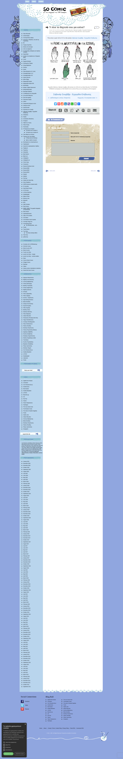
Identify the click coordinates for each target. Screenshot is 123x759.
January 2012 (26, 678)
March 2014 (25, 626)
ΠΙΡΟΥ (24, 101)
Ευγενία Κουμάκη (27, 305)
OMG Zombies (26, 204)
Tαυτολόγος (25, 340)
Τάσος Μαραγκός (27, 313)
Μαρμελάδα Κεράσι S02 (28, 83)
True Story (25, 231)
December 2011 (26, 680)
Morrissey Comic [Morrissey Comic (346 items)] (30, 445)
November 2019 (26, 489)
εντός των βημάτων (27, 49)
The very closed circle (28, 406)
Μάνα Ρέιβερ (26, 79)
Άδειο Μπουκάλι (26, 33)
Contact (41, 1)
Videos (24, 266)
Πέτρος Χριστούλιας (27, 346)
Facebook (27, 701)
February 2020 (26, 483)
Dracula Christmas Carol (28, 166)
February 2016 (26, 580)
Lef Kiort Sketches (27, 192)
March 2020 (25, 481)
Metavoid (25, 200)
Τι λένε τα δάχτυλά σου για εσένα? (67, 27)
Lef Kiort (25, 354)
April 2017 (25, 552)
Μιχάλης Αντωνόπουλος (28, 279)
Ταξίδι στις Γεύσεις (27, 122)
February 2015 (26, 604)
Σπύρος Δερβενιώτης (27, 287)
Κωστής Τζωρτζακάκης (28, 342)
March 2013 (25, 650)
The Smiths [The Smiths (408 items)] (24, 447)
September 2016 (27, 566)
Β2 (23, 42)
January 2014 (26, 630)
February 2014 (26, 628)
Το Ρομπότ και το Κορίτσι (28, 128)
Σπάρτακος (25, 114)
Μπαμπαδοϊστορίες (27, 89)
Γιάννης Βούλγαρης (27, 283)
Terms (53, 728)
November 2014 (26, 610)
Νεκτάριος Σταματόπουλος (29, 335)
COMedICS (25, 158)
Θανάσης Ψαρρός (27, 348)
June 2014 (25, 620)
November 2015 (26, 586)
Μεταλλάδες (25, 85)
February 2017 (26, 556)
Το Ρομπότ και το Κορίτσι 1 (32, 130)
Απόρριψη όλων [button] (20, 753)
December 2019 (26, 487)
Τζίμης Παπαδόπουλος (28, 319)
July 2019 (25, 497)
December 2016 (26, 560)
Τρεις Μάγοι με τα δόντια (28, 134)
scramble (69, 733)
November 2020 (26, 465)
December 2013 (26, 632)
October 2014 (26, 612)
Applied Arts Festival (27, 380)
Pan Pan (25, 398)
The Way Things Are (27, 221)
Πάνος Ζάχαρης (26, 295)
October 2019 (26, 491)
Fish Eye (25, 178)
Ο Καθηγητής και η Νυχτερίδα (29, 93)
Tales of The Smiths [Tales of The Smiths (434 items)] (31, 447)
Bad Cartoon (26, 154)
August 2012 (26, 664)
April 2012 (25, 672)
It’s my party (26, 186)
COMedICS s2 (26, 160)
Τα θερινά (25, 120)
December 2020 (26, 463)
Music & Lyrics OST (27, 248)
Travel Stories (26, 229)
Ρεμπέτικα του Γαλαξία (28, 109)
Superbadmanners (27, 213)
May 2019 (25, 501)
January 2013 (26, 654)
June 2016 (25, 572)
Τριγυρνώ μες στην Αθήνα (29, 136)
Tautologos (25, 404)
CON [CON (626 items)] (40, 448)
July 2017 (25, 545)
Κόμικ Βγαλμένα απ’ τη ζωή (29, 71)
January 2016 (26, 582)
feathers (25, 176)
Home (27, 1)
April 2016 (25, 576)
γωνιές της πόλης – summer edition (31, 256)
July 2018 (25, 521)
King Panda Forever (27, 188)
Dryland (25, 174)
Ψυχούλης (25, 150)
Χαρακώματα (26, 144)
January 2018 (26, 533)
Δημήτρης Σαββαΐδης (28, 331)
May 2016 (25, 574)
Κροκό (24, 69)
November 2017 (26, 537)
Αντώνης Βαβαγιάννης (28, 281)
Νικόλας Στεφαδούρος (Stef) (29, 337)
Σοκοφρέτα (25, 429)
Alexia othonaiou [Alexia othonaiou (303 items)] (30, 444)
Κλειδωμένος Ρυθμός (28, 63)
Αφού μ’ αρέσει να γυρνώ (31, 140)
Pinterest (27, 709)
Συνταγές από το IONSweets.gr (30, 244)
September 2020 (27, 469)
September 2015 (27, 590)
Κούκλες (25, 67)
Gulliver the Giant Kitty (28, 180)
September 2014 (27, 614)
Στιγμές (24, 116)
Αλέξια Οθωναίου (27, 315)
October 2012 (26, 660)
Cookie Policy (59, 728)
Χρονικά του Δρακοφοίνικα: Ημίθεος (31, 146)
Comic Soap (26, 162)
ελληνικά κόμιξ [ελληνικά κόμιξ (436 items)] (39, 447)
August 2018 (26, 519)
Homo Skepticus (26, 182)
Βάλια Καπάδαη (26, 301)
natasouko (25, 358)
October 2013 (26, 636)
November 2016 (26, 562)
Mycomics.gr (26, 394)
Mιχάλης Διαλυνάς (27, 289)
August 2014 (26, 616)
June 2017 (25, 547)
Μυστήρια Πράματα (27, 91)
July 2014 (25, 618)
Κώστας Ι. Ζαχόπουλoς (28, 297)
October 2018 (26, 515)
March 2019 (25, 505)
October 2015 (26, 588)
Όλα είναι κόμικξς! (27, 97)
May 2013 (25, 646)
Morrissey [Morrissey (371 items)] (41, 445)
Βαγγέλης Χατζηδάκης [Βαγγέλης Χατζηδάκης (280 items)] (28, 442)
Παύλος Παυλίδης (27, 325)
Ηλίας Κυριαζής (26, 307)
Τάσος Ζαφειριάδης (27, 293)
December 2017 (26, 535)
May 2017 (25, 550)
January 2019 (26, 509)
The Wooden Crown (27, 408)
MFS (24, 202)
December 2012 (26, 656)
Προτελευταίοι (26, 107)
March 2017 (25, 554)
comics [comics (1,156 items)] (40, 452)
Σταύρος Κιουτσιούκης (28, 303)
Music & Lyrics (26, 250)
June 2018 (25, 523)
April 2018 (25, 527)
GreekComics (26, 386)
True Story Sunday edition (31, 232)
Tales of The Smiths (27, 215)
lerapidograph (26, 194)
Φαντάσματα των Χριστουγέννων (30, 142)
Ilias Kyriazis (26, 388)
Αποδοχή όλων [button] (8, 753)
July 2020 (25, 473)
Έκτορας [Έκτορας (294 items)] (37, 442)
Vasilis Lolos (26, 414)
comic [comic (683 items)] (33, 450)
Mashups (25, 264)
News (24, 258)
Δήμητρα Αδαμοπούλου (28, 277)
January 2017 (26, 558)
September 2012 (27, 662)
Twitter (26, 705)
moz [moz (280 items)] (22, 442)
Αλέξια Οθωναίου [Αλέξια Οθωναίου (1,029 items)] (33, 452)
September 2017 (27, 541)
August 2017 (26, 543)
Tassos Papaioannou (27, 402)
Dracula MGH (26, 172)
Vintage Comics (26, 262)
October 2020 (26, 467)
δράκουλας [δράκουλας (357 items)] (36, 445)
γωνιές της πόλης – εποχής (29, 254)
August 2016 (26, 568)
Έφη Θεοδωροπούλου (28, 299)
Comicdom (25, 382)
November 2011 (26, 682)
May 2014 (25, 622)
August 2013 (26, 640)
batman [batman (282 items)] (34, 442)
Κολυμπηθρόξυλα (27, 65)
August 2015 (26, 592)
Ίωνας (24, 59)
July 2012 (25, 666)
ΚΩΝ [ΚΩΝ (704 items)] (38, 450)
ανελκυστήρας (26, 35)
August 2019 (26, 495)
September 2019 (27, 493)
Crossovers (25, 164)
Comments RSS (80, 728)
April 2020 (25, 479)
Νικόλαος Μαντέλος (27, 311)
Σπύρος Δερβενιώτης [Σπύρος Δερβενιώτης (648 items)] (27, 450)
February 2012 (26, 676)
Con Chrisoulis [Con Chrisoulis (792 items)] (30, 451)
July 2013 (25, 642)
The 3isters (25, 217)
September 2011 (27, 686)
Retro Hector (26, 211)
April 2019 (25, 503)
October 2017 (26, 539)
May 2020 (25, 477)
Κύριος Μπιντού (26, 77)
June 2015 (25, 596)
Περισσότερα (16, 739)
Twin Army (25, 234)
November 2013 (26, 634)
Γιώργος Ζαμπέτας (27, 44)
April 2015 (25, 600)
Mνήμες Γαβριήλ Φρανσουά (29, 87)
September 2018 (27, 517)
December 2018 (26, 511)
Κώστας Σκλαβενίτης (27, 333)
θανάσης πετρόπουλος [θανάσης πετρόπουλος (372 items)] (26, 446)
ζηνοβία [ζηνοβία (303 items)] (35, 444)
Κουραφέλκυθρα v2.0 (28, 75)
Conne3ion (74, 733)
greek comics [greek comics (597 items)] (25, 448)
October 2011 (26, 684)
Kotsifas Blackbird (27, 352)
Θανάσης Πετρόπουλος (28, 327)
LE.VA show (26, 190)
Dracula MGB (26, 168)
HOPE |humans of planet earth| (30, 184)
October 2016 (26, 564)
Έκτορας (25, 291)
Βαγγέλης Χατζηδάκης (28, 344)
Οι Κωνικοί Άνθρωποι (28, 95)
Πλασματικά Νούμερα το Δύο (29, 103)
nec (24, 396)
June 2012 (25, 668)
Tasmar (24, 400)
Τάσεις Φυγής (26, 124)
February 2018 (26, 531)
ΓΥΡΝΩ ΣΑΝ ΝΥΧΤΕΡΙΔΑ (31, 138)
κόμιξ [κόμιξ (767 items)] (25, 451)
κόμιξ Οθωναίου (70, 31)
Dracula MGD (26, 170)
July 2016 (25, 570)
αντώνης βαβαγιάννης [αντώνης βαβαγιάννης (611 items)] (33, 448)
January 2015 (26, 606)
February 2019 (26, 507)
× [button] (25, 724)
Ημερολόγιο (25, 54)
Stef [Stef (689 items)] (36, 450)
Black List (25, 156)
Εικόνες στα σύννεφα (28, 46)
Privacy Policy (66, 728)
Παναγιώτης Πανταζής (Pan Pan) (30, 317)
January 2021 (26, 461)
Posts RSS (72, 728)
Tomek (24, 227)
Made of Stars (26, 196)
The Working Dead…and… (32, 225)
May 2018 (25, 525)
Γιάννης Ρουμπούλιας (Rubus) (30, 329)
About (33, 1)
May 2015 (25, 598)
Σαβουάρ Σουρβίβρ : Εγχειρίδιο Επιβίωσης (82, 30)
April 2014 (25, 624)
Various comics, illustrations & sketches (32, 268)
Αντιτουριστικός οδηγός (28, 37)
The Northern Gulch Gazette (29, 219)
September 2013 (27, 638)
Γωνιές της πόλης (27, 252)
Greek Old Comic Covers (28, 270)
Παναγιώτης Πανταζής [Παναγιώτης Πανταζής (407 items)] (36, 446)
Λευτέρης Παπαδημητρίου (29, 321)
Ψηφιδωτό (25, 148)
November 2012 (26, 658)
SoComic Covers (27, 246)
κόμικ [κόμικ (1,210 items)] (23, 454)
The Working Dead (27, 223)
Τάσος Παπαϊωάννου (27, 323)
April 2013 (25, 648)
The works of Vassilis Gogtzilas (30, 410)
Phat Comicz (26, 206)
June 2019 (25, 499)
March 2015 (25, 602)
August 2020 (26, 471)
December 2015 (26, 584)
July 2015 (25, 594)
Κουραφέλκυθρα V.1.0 (28, 73)
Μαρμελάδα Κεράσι (27, 81)
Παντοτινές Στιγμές (27, 99)
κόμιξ (84, 31)
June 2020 (25, 475)
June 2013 (25, 644)
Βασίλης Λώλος (26, 309)
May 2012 (25, 670)
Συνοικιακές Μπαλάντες (28, 118)
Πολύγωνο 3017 (26, 105)
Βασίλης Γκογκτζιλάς (27, 285)
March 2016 (25, 578)
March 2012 (25, 674)
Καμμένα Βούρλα (27, 61)
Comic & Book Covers (28, 260)
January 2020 (26, 485)
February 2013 (26, 652)
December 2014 (26, 608)
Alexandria (25, 152)
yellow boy (25, 236)
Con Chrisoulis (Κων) (28, 350)
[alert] (14, 740)
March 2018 (25, 529)
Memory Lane (26, 198)
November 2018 (26, 513)
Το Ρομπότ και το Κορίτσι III (32, 132)
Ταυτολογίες (25, 126)
